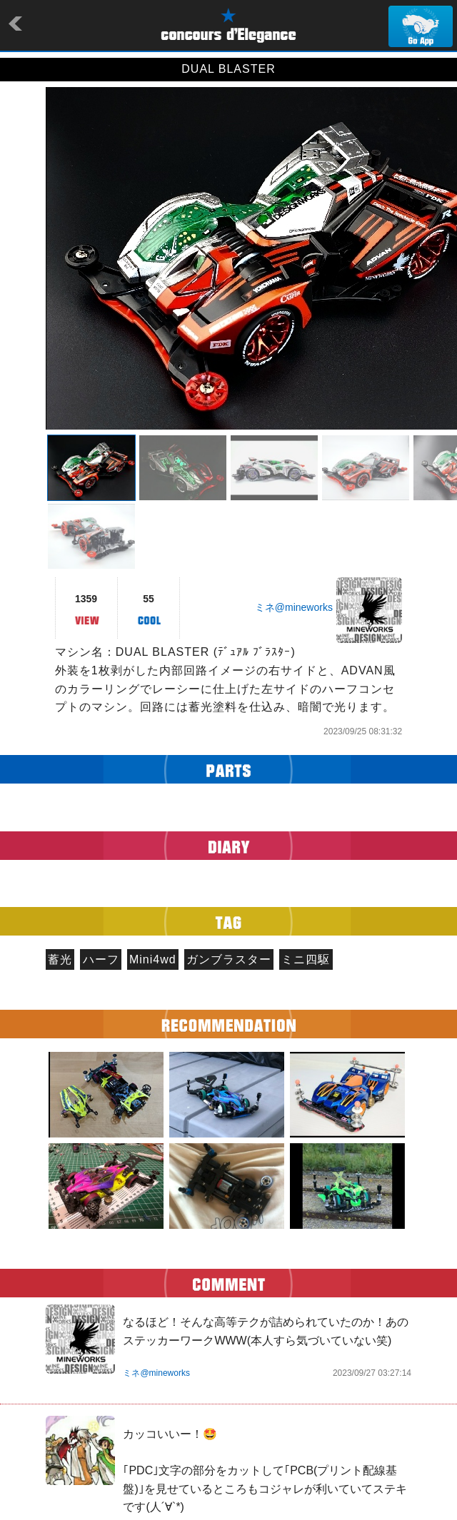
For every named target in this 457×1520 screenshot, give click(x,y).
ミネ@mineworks (294, 607)
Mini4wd (152, 959)
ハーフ (101, 959)
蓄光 (60, 959)
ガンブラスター (228, 959)
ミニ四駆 (305, 959)
